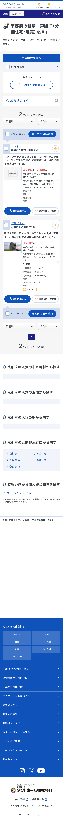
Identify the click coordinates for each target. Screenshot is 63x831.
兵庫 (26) (42, 460)
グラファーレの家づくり (16, 696)
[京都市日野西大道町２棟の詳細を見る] (31, 180)
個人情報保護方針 (20, 805)
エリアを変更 (52, 13)
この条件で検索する (34, 85)
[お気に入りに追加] (55, 148)
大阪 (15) (14, 460)
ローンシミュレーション (20, 493)
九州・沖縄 (17, 656)
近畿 (27, 520)
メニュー (58, 5)
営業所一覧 (38, 799)
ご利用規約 (43, 805)
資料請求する (19, 210)
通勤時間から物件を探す (16, 677)
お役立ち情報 (10, 714)
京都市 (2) (17, 67)
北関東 (46, 634)
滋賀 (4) (13, 453)
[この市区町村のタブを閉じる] (31, 67)
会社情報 (20, 799)
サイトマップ (10, 759)
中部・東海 (46, 641)
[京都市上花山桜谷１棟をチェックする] (6, 225)
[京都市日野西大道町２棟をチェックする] (6, 149)
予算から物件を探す (14, 686)
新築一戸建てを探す (12, 520)
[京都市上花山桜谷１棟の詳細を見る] (31, 262)
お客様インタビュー (14, 723)
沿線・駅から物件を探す (16, 668)
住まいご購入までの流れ (16, 732)
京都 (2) (41, 453)
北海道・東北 (17, 634)
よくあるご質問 (11, 741)
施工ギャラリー (11, 705)
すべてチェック (15, 134)
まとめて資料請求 (42, 134)
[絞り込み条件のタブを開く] (31, 101)
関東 (17, 641)
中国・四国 (46, 649)
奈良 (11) (14, 466)
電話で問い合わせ (47, 210)
